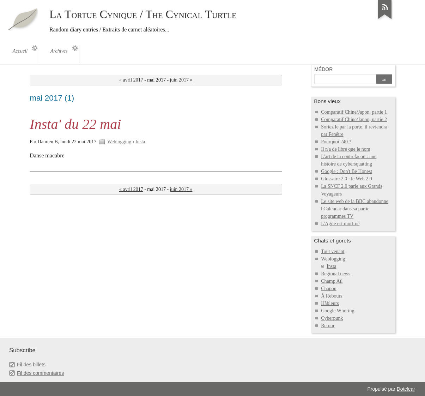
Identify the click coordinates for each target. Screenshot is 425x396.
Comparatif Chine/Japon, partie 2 (354, 119)
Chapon (328, 288)
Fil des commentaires (40, 373)
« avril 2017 (131, 80)
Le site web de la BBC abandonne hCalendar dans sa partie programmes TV (354, 209)
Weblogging (119, 141)
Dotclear (406, 389)
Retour (327, 325)
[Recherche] (345, 79)
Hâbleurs (330, 303)
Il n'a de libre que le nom (345, 149)
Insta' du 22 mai (75, 124)
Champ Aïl (331, 281)
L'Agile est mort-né (340, 223)
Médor (323, 69)
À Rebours (331, 296)
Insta (140, 141)
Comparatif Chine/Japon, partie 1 (354, 112)
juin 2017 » (181, 80)
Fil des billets (31, 364)
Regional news (335, 273)
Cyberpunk (332, 318)
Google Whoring (337, 310)
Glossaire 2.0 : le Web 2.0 (346, 178)
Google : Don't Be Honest (346, 171)
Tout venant (332, 251)
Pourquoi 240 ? (336, 141)
